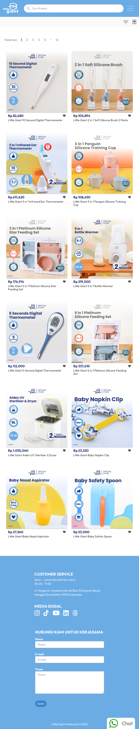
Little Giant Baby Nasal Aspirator (28, 536)
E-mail (39, 654)
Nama (39, 639)
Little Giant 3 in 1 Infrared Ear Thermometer (36, 201)
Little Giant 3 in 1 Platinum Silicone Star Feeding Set (32, 287)
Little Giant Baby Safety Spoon (92, 536)
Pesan (39, 669)
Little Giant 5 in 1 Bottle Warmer (93, 286)
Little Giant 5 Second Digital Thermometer (34, 370)
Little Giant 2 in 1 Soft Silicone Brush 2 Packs (100, 120)
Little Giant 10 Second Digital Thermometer (35, 120)
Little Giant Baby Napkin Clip (91, 455)
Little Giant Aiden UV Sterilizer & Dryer (32, 455)
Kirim (41, 704)
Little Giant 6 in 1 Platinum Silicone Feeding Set (99, 372)
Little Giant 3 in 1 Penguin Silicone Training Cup (99, 203)
